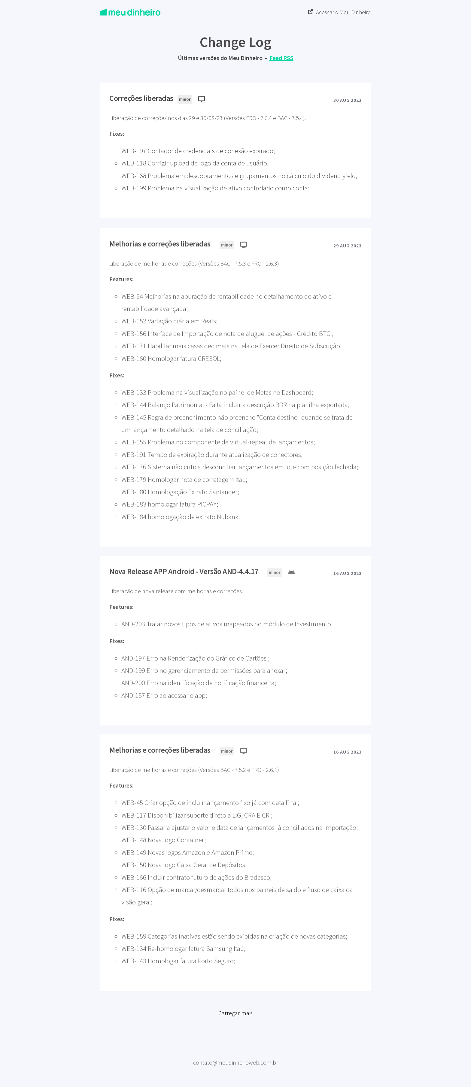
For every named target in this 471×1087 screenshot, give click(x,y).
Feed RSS (281, 58)
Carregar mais (235, 1016)
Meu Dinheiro (236, 1055)
